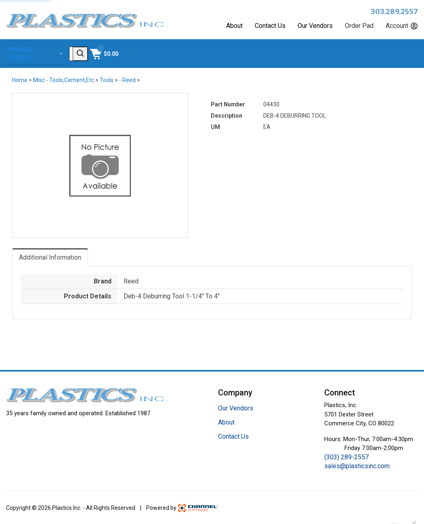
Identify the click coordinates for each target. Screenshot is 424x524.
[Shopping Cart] (403, 53)
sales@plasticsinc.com (357, 465)
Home (19, 79)
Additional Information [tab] (50, 256)
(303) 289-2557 (346, 456)
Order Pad (359, 26)
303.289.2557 (394, 11)
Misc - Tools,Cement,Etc (63, 79)
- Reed (127, 79)
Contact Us (270, 26)
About (234, 26)
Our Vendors (315, 26)
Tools (106, 79)
